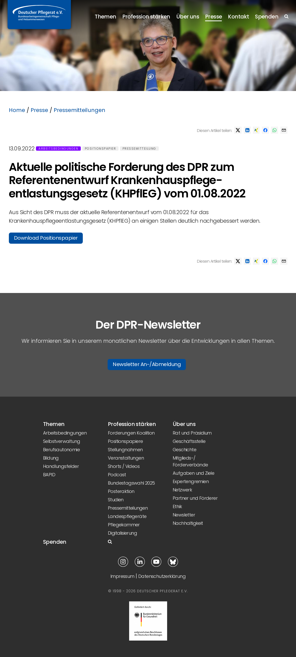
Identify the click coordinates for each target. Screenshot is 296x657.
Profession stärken (146, 16)
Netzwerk (182, 490)
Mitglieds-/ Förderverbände (190, 461)
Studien (116, 499)
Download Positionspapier (46, 237)
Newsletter (184, 515)
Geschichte (184, 449)
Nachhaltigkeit (188, 523)
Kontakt (238, 16)
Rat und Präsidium (192, 433)
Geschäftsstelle (189, 441)
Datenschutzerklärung (162, 576)
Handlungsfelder (61, 466)
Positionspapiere (125, 441)
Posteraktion (121, 491)
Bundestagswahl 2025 (131, 483)
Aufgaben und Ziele (193, 473)
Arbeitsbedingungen (58, 148)
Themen (105, 16)
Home (17, 110)
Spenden (266, 16)
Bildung (51, 458)
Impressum (122, 576)
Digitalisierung (122, 533)
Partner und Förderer (195, 498)
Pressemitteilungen (79, 110)
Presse (213, 16)
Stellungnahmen (125, 449)
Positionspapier (100, 148)
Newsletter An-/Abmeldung (147, 364)
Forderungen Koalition (131, 433)
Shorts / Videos (124, 466)
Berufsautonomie (61, 449)
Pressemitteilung (139, 148)
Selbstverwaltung (61, 441)
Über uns (187, 16)
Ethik (177, 506)
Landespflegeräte (127, 516)
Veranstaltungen (126, 458)
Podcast (117, 474)
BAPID (49, 474)
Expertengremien (191, 481)
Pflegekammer (124, 525)
